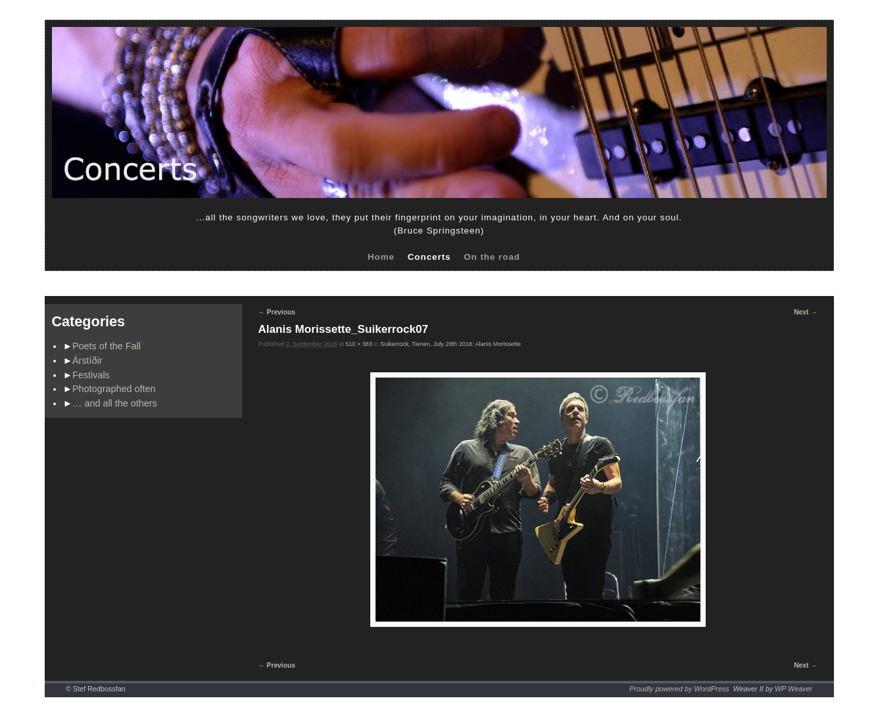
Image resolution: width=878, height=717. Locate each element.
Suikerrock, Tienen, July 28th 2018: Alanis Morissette (450, 344)
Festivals (91, 375)
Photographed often (113, 388)
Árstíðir (87, 360)
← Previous (276, 312)
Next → (805, 312)
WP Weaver (793, 689)
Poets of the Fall (106, 346)
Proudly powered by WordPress (679, 689)
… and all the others (114, 403)
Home (381, 257)
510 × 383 (358, 344)
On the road (492, 257)
